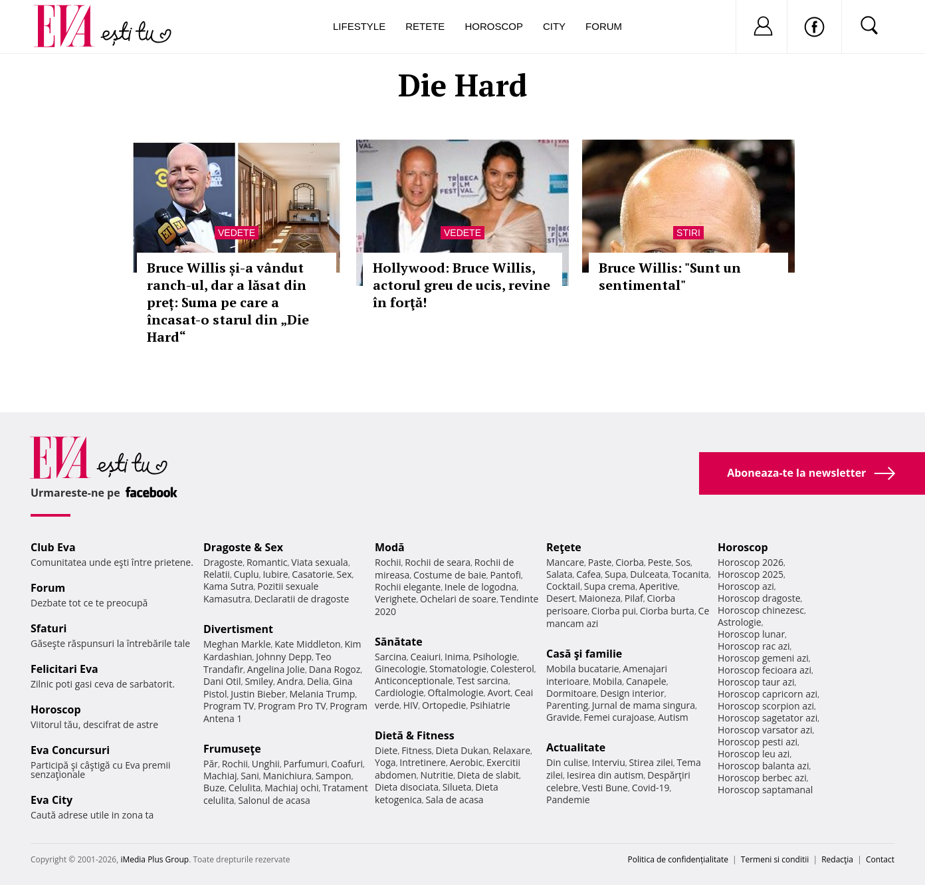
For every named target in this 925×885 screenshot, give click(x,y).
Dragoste (223, 562)
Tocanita (690, 574)
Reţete (563, 547)
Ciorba (629, 562)
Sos (682, 562)
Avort (498, 692)
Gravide (563, 717)
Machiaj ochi (291, 787)
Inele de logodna (480, 586)
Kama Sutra (228, 586)
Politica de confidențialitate (678, 859)
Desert (560, 598)
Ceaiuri (426, 656)
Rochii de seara (437, 562)
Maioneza (600, 598)
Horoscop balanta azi (763, 765)
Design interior (632, 693)
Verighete (395, 598)
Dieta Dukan (461, 750)
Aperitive (658, 586)
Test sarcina (482, 680)
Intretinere (422, 762)
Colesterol (512, 668)
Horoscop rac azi (754, 646)
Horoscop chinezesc (761, 610)
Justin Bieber (258, 694)
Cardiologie (399, 692)
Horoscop (493, 26)
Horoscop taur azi (756, 682)
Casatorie (312, 574)
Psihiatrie (490, 705)
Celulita (245, 787)
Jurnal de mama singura (643, 705)
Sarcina (391, 656)
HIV (411, 705)
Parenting (567, 705)
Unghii (266, 763)
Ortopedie (444, 705)
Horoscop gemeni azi (763, 658)
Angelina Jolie (276, 669)
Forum (603, 26)
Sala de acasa (454, 799)
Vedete (236, 232)
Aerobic (466, 762)
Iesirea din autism (605, 775)
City (554, 26)
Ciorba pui (613, 610)
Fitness (416, 750)
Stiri (688, 232)
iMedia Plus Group (154, 859)
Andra (290, 681)
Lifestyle (359, 26)
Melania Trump (322, 694)
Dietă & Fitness (415, 735)
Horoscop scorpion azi (766, 705)
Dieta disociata (407, 787)
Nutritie (436, 775)
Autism (673, 717)
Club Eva (53, 547)
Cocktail (563, 586)
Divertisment (238, 629)
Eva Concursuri (70, 750)
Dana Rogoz (335, 669)
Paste (600, 562)
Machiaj (220, 775)
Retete (425, 26)
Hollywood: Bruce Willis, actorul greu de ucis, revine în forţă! (461, 285)
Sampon (334, 775)
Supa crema (609, 586)
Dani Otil (222, 681)
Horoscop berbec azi (762, 777)
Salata (559, 574)
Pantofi (505, 575)
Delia (318, 681)
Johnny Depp (284, 656)
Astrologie (740, 622)
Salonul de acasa (274, 800)
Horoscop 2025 (750, 574)
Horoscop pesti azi (757, 741)
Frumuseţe (232, 748)
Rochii (235, 763)
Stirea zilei (650, 762)
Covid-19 (651, 787)
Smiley (259, 681)
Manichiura (287, 775)
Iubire (275, 574)
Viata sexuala (319, 562)
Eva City (51, 800)
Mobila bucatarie (582, 668)
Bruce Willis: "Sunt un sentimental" (670, 276)
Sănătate (399, 641)
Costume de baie (449, 575)
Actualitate (575, 747)
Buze (214, 787)
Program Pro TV (292, 705)
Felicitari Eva (64, 669)
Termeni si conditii (775, 859)
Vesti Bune (605, 787)
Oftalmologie (456, 692)
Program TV (228, 705)
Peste (660, 562)
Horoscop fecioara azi (764, 670)
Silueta (457, 787)
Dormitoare (571, 693)
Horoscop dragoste (759, 598)
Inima (457, 656)
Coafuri (347, 763)
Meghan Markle (237, 644)
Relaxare (512, 750)
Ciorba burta (667, 610)
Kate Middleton (307, 644)
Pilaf (634, 598)
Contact (880, 859)
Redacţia (837, 859)
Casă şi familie (584, 653)
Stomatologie (457, 668)
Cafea (588, 574)
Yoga (385, 762)
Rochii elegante (408, 586)
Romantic (267, 562)
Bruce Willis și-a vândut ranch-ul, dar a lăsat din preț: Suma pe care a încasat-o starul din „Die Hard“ (228, 302)
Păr (210, 763)
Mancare (565, 562)
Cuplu (246, 574)
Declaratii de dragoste (302, 598)
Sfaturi (48, 628)
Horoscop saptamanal (765, 789)
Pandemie (568, 799)
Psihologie (495, 656)
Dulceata (649, 574)
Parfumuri (306, 763)
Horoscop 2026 (750, 562)
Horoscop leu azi (753, 753)
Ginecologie (400, 668)
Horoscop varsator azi (765, 729)
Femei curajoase (618, 717)
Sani (250, 775)
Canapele (646, 681)
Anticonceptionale (414, 680)
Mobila (607, 681)
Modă (390, 547)
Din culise (567, 762)
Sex (344, 574)
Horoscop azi (746, 586)
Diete (386, 750)
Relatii (216, 574)
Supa (616, 574)
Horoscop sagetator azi (767, 717)
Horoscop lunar (751, 634)
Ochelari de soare (458, 598)
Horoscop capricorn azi (767, 694)
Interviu (608, 762)
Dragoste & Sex (243, 547)
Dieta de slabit (488, 775)
